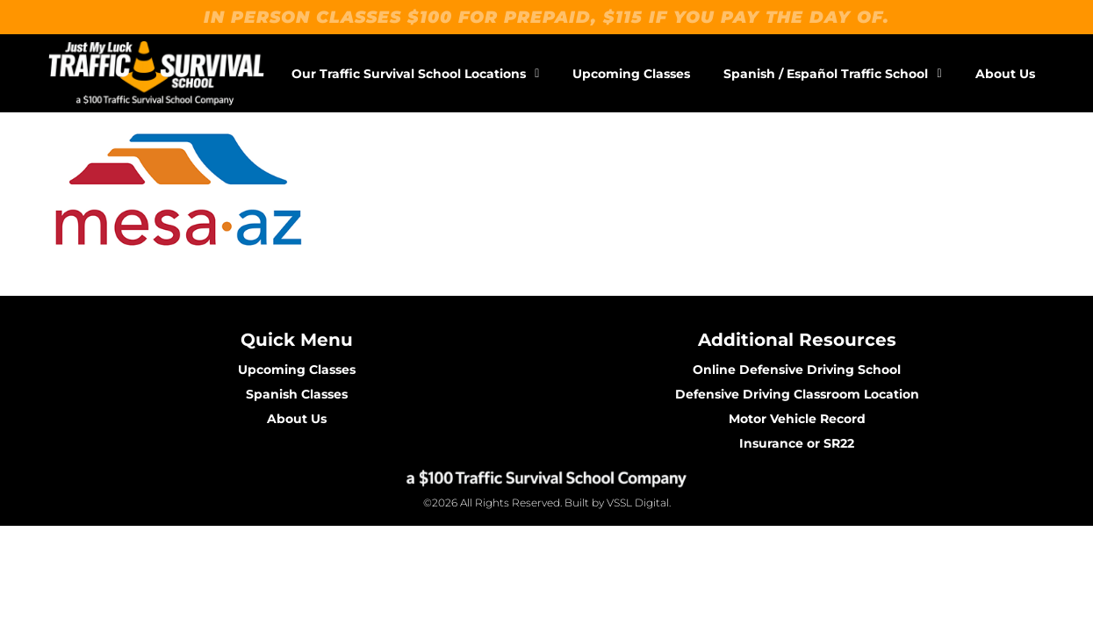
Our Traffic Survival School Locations (415, 73)
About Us (1005, 74)
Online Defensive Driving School (797, 369)
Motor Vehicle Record (797, 419)
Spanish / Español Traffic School (832, 73)
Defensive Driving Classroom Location (797, 394)
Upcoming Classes (631, 74)
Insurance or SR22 (796, 443)
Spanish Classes (297, 394)
